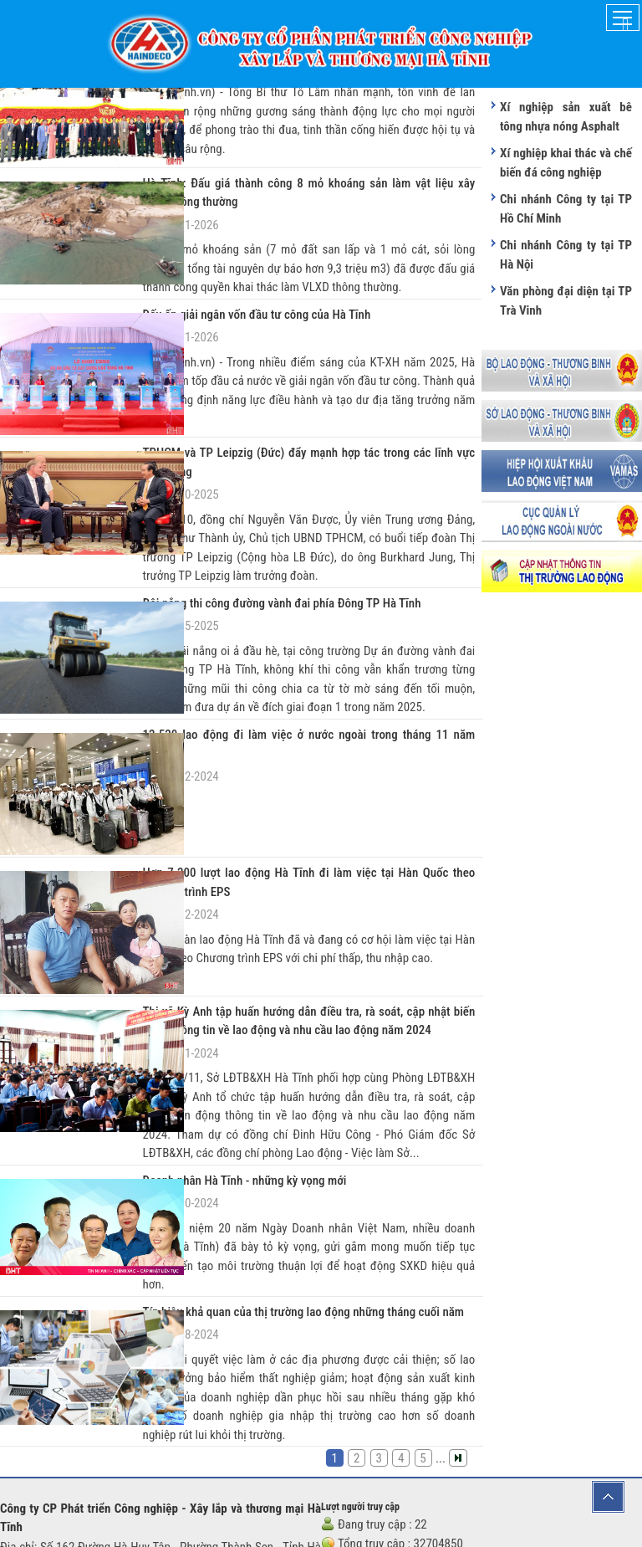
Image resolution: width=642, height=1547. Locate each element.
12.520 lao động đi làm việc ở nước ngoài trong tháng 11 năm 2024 (289, 685)
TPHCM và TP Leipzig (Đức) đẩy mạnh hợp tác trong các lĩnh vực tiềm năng (306, 427)
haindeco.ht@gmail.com (93, 1499)
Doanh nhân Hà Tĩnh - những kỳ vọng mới (232, 1056)
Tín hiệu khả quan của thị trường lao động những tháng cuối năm (283, 1185)
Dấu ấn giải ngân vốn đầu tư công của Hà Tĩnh (242, 298)
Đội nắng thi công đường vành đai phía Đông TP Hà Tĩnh (264, 556)
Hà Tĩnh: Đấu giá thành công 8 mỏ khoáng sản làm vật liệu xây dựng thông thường (309, 180)
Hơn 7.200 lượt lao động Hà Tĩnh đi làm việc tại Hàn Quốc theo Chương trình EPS (309, 792)
